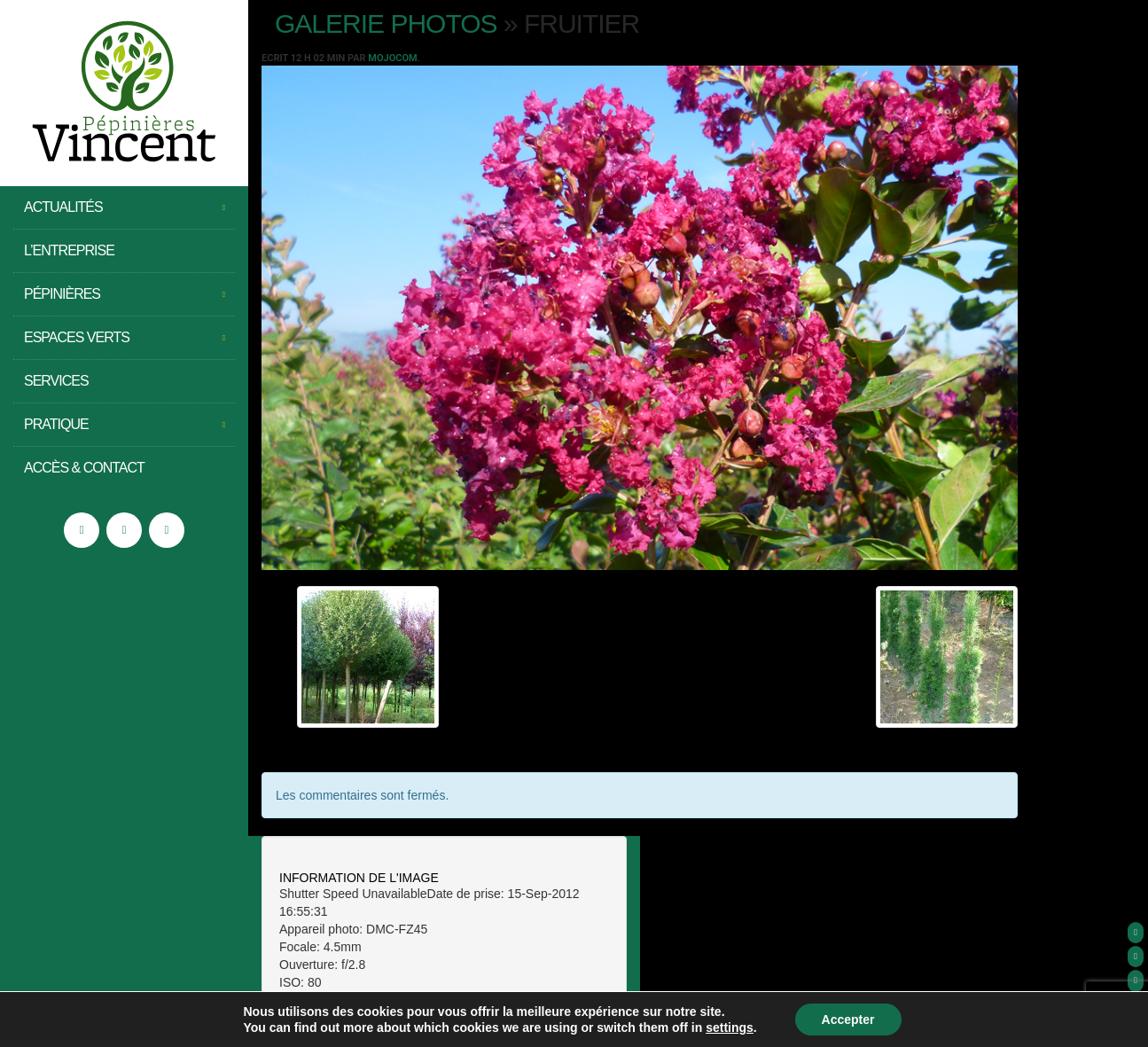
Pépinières (124, 294)
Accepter (848, 1019)
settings (730, 1027)
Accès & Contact (84, 467)
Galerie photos (386, 23)
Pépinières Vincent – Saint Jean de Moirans (124, 93)
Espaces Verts (124, 338)
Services (56, 380)
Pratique (124, 425)
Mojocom (392, 58)
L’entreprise (69, 250)
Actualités (124, 207)
